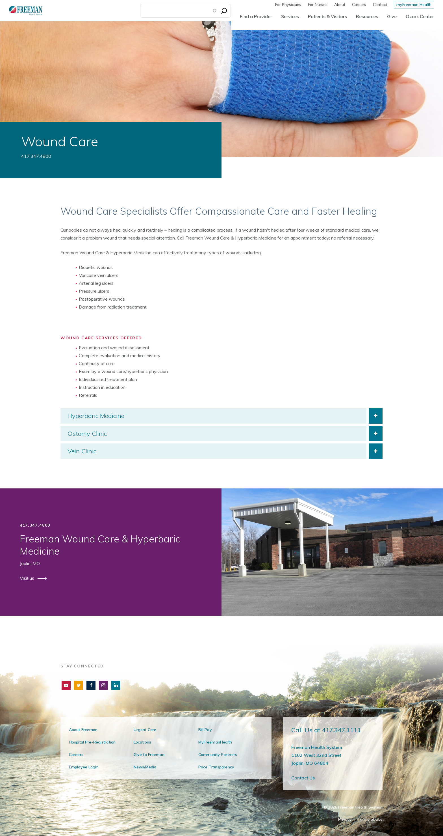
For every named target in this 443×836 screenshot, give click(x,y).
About (339, 4)
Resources (367, 16)
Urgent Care (145, 729)
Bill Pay (205, 729)
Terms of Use (370, 819)
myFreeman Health (413, 4)
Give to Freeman (149, 754)
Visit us (27, 578)
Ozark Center (420, 16)
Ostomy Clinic (87, 434)
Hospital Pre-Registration (92, 742)
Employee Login (84, 767)
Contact (380, 4)
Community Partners (217, 754)
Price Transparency (216, 767)
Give (392, 16)
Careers (359, 4)
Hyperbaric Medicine (96, 416)
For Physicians (288, 4)
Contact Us (303, 778)
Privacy (345, 819)
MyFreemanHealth (215, 742)
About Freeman (83, 729)
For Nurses (317, 4)
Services (290, 16)
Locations (142, 742)
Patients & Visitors (327, 16)
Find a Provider (256, 16)
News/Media (145, 767)
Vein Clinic (82, 451)
